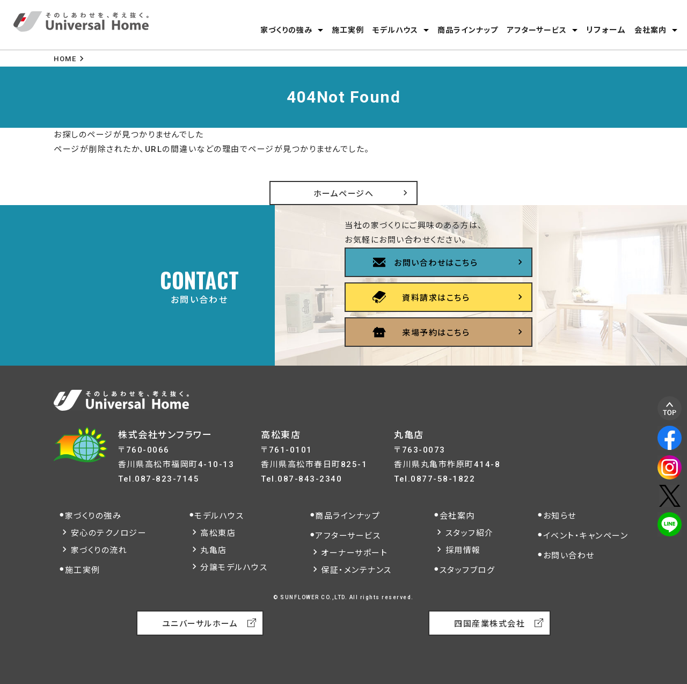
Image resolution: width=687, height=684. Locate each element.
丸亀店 (213, 550)
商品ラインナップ (467, 30)
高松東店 (218, 533)
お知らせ (559, 516)
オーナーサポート (354, 553)
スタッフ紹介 (469, 533)
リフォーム (606, 30)
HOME (65, 58)
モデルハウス (395, 30)
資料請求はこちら (436, 298)
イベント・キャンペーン (585, 536)
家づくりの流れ (99, 550)
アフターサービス (537, 30)
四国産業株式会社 (489, 624)
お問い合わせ (569, 556)
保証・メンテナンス (356, 570)
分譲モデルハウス (233, 567)
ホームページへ (343, 194)
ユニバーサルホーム (200, 624)
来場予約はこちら (436, 333)
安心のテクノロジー (109, 533)
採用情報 (463, 550)
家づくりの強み (286, 30)
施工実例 (348, 30)
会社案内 (650, 30)
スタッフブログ (467, 570)
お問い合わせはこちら (436, 263)
